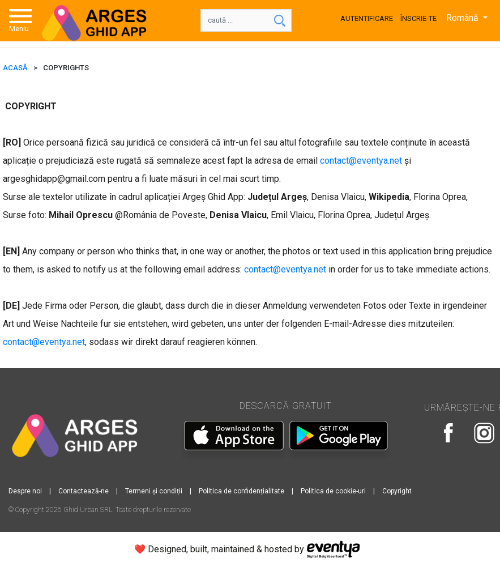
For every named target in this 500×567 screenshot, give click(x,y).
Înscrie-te (418, 18)
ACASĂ (15, 67)
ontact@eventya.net (363, 160)
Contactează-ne (83, 491)
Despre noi (25, 491)
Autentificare (366, 18)
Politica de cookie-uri (333, 491)
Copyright (397, 491)
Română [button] (463, 17)
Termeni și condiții (153, 491)
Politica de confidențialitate (241, 491)
